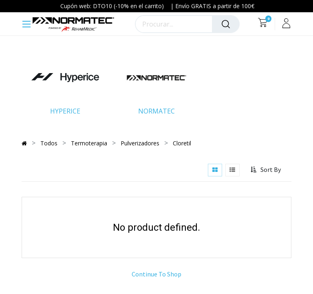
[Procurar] (226, 24)
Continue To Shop (156, 274)
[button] (266, 170)
